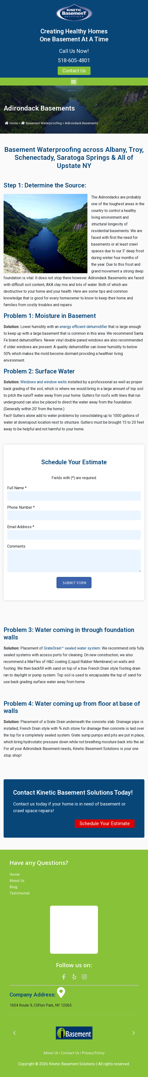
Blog (13, 886)
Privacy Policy (93, 1052)
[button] (74, 82)
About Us (17, 880)
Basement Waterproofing (44, 123)
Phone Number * (21, 508)
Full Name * (17, 488)
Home (14, 123)
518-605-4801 (74, 60)
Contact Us (70, 1052)
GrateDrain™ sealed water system (72, 648)
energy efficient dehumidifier (83, 326)
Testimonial (20, 893)
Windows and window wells (43, 382)
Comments (16, 547)
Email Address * (20, 527)
